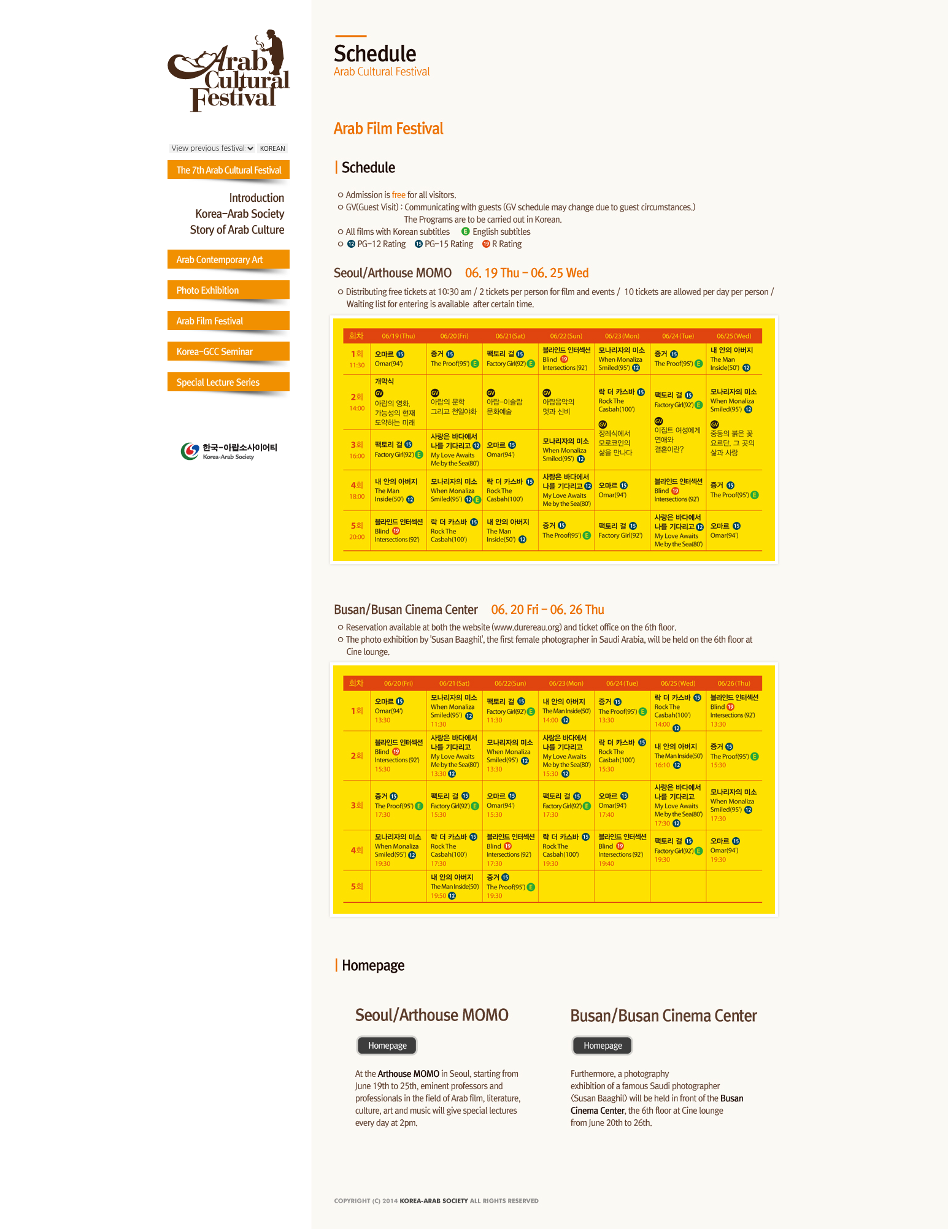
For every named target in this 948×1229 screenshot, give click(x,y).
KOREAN (272, 148)
